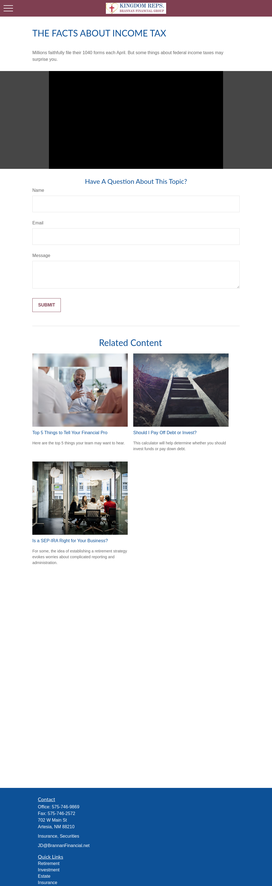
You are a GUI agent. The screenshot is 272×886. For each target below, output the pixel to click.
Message (41, 255)
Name (38, 190)
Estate (44, 876)
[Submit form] (46, 305)
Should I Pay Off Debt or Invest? (165, 432)
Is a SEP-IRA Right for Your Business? (70, 540)
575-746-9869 (65, 806)
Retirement (48, 863)
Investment (48, 869)
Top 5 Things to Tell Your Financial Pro (70, 432)
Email (37, 223)
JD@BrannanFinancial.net (64, 845)
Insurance (47, 882)
